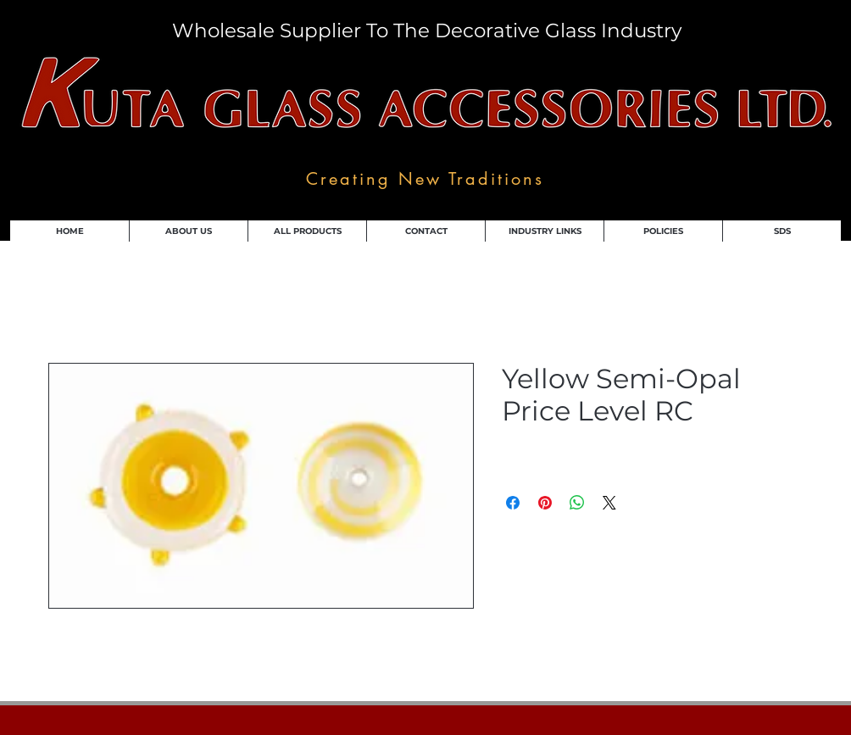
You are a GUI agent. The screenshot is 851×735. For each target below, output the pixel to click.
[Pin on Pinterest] (545, 503)
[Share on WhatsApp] (577, 503)
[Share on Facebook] (513, 503)
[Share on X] (609, 503)
